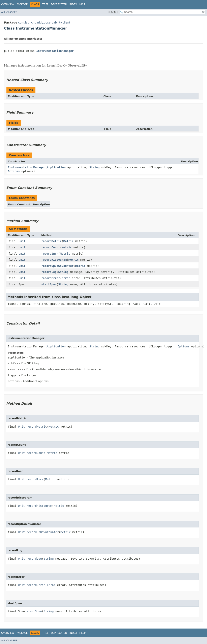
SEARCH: (113, 12)
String (94, 167)
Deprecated (59, 4)
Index (73, 4)
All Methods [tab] (18, 228)
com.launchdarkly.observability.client (44, 22)
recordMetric (51, 241)
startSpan (49, 284)
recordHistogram (54, 259)
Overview (7, 4)
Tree (45, 4)
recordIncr (49, 253)
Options (14, 171)
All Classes (9, 12)
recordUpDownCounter (57, 265)
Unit (22, 241)
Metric (68, 241)
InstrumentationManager (54, 50)
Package (22, 4)
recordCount (50, 247)
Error (66, 278)
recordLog (49, 271)
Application (56, 167)
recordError (50, 278)
